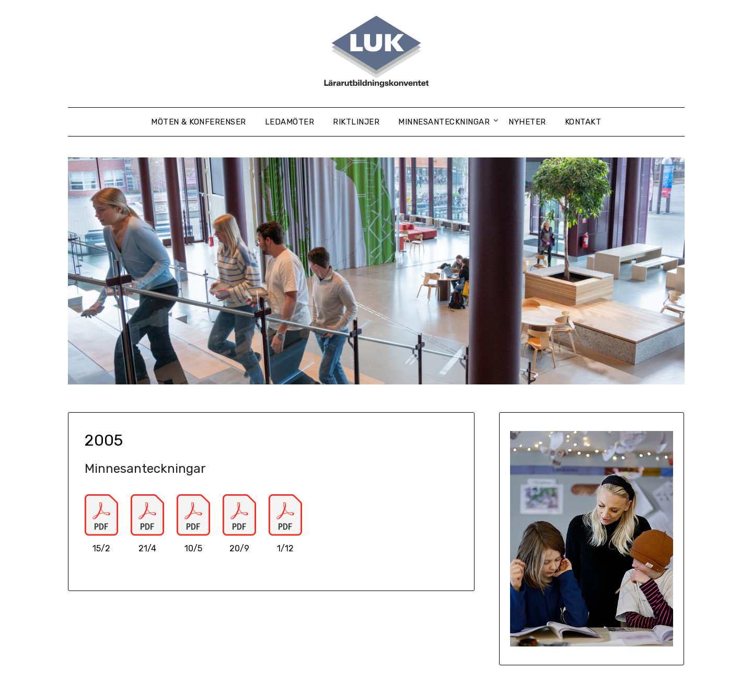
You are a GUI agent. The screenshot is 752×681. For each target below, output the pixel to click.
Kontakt (583, 122)
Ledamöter (290, 122)
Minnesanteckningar (444, 122)
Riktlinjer (356, 122)
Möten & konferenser (198, 122)
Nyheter (527, 122)
